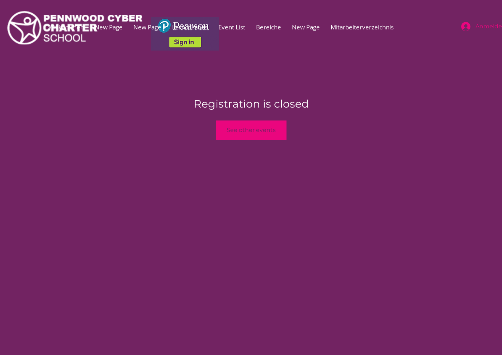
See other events (251, 130)
